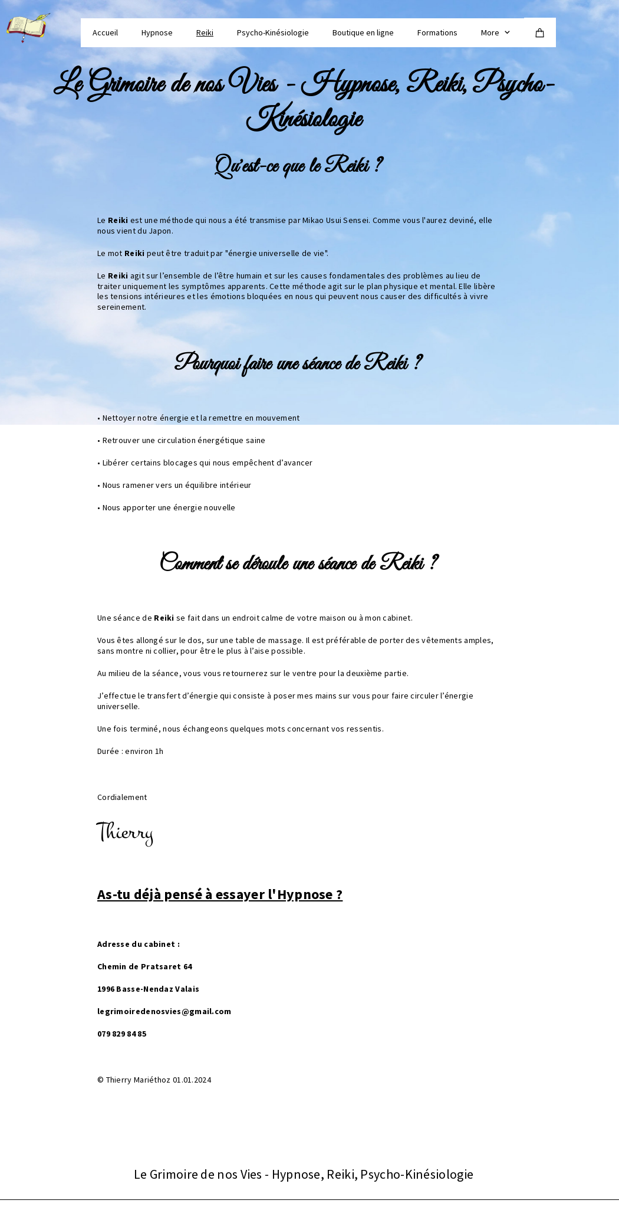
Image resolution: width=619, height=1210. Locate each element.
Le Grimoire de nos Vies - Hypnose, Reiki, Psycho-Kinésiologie (304, 102)
